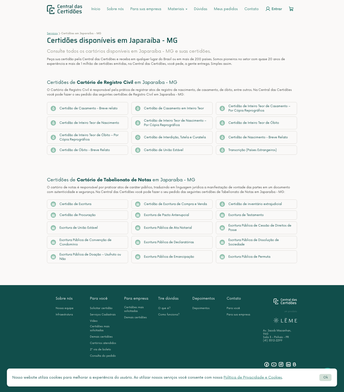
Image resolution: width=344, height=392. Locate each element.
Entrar (273, 8)
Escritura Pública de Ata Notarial (163, 227)
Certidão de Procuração (73, 215)
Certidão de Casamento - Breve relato (84, 108)
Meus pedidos (226, 9)
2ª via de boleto (100, 349)
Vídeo (94, 321)
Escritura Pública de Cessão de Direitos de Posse (255, 228)
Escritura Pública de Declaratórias (164, 242)
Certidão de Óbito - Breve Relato (80, 150)
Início (95, 9)
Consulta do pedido (103, 356)
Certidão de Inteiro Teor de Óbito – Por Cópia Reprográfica (84, 137)
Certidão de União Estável (159, 150)
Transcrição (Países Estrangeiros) (248, 150)
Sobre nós (115, 9)
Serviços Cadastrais (103, 314)
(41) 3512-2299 (272, 340)
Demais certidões (101, 336)
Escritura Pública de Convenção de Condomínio (81, 242)
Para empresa (136, 298)
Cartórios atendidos (103, 343)
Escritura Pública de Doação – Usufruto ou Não (86, 257)
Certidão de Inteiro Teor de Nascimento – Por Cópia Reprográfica (170, 123)
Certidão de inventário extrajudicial (251, 204)
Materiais (177, 9)
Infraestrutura (64, 314)
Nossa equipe (64, 308)
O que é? (164, 308)
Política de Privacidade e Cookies (253, 377)
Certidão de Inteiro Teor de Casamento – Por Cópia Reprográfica (255, 108)
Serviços (52, 33)
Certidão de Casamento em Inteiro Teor (169, 108)
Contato (251, 9)
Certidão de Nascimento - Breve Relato (254, 137)
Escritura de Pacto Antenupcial (162, 215)
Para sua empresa (145, 9)
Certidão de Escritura (71, 204)
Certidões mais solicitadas (99, 328)
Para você (99, 298)
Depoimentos (203, 298)
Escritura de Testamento (242, 215)
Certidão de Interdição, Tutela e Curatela (170, 137)
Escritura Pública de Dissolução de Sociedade (249, 242)
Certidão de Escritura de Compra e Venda (171, 204)
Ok (325, 377)
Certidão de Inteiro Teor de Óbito (249, 123)
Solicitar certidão (101, 308)
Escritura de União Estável (74, 227)
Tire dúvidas (168, 298)
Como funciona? (168, 314)
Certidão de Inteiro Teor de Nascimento (85, 123)
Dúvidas (200, 9)
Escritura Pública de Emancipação (164, 256)
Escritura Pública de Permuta (245, 256)
